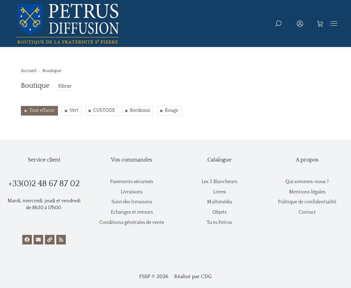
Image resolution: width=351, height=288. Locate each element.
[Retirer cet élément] (39, 110)
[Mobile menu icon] (333, 23)
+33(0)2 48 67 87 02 (44, 183)
